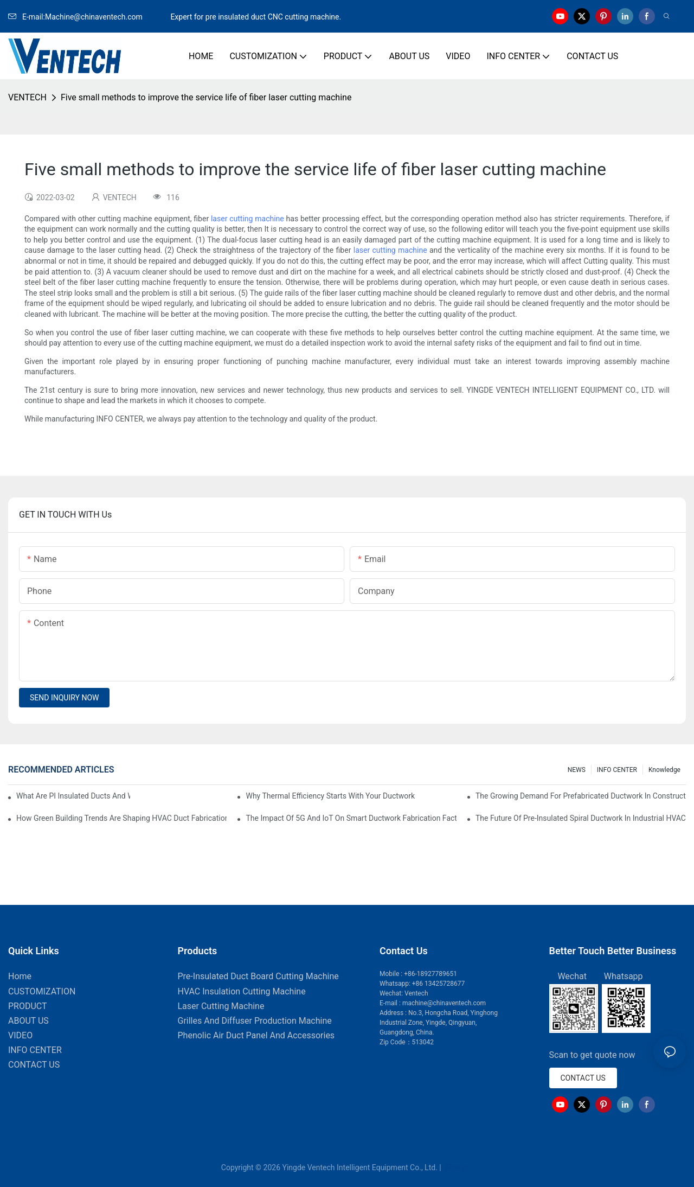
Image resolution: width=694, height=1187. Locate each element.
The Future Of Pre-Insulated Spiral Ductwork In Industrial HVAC (580, 818)
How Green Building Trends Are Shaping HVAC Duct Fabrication (121, 818)
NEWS (577, 770)
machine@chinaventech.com (444, 1003)
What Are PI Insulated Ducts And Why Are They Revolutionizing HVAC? (73, 796)
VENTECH (27, 97)
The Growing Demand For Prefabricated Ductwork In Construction (580, 796)
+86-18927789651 (430, 974)
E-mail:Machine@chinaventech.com (88, 16)
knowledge (664, 770)
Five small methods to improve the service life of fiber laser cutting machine (206, 97)
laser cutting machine (247, 218)
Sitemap (458, 1167)
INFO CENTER (617, 770)
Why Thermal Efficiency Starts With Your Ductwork (330, 796)
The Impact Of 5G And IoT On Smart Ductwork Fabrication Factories (351, 818)
